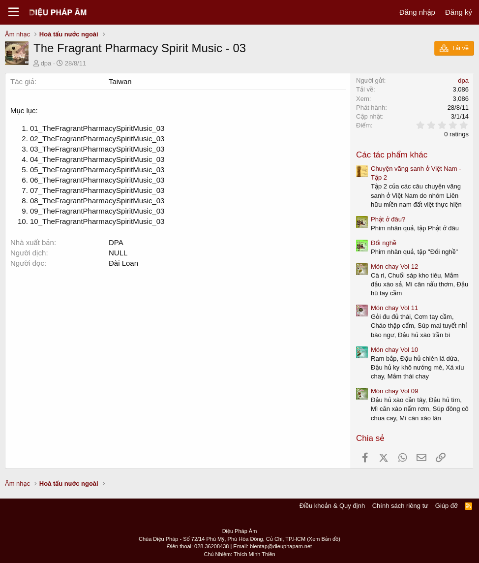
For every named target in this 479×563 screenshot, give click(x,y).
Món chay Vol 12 (394, 266)
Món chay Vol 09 (394, 391)
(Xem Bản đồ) (323, 539)
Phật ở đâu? (388, 219)
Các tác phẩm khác (391, 154)
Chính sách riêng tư (400, 505)
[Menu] (13, 12)
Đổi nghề (383, 243)
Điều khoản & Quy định (332, 505)
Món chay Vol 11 (394, 308)
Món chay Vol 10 (394, 349)
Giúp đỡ (446, 505)
